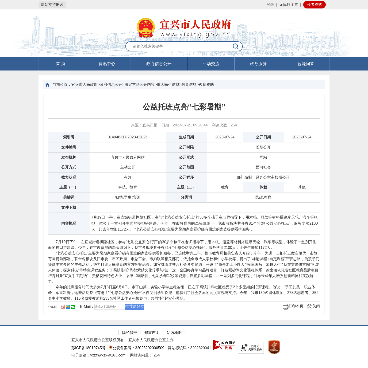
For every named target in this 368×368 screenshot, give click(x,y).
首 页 (60, 63)
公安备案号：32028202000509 (136, 348)
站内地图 (174, 333)
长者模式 (314, 5)
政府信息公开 (159, 63)
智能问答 (305, 63)
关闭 (313, 306)
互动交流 (211, 63)
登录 (270, 5)
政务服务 (258, 63)
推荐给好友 (134, 306)
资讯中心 (106, 63)
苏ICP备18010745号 (88, 348)
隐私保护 (129, 333)
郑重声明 (151, 333)
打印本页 (293, 306)
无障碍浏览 (288, 5)
